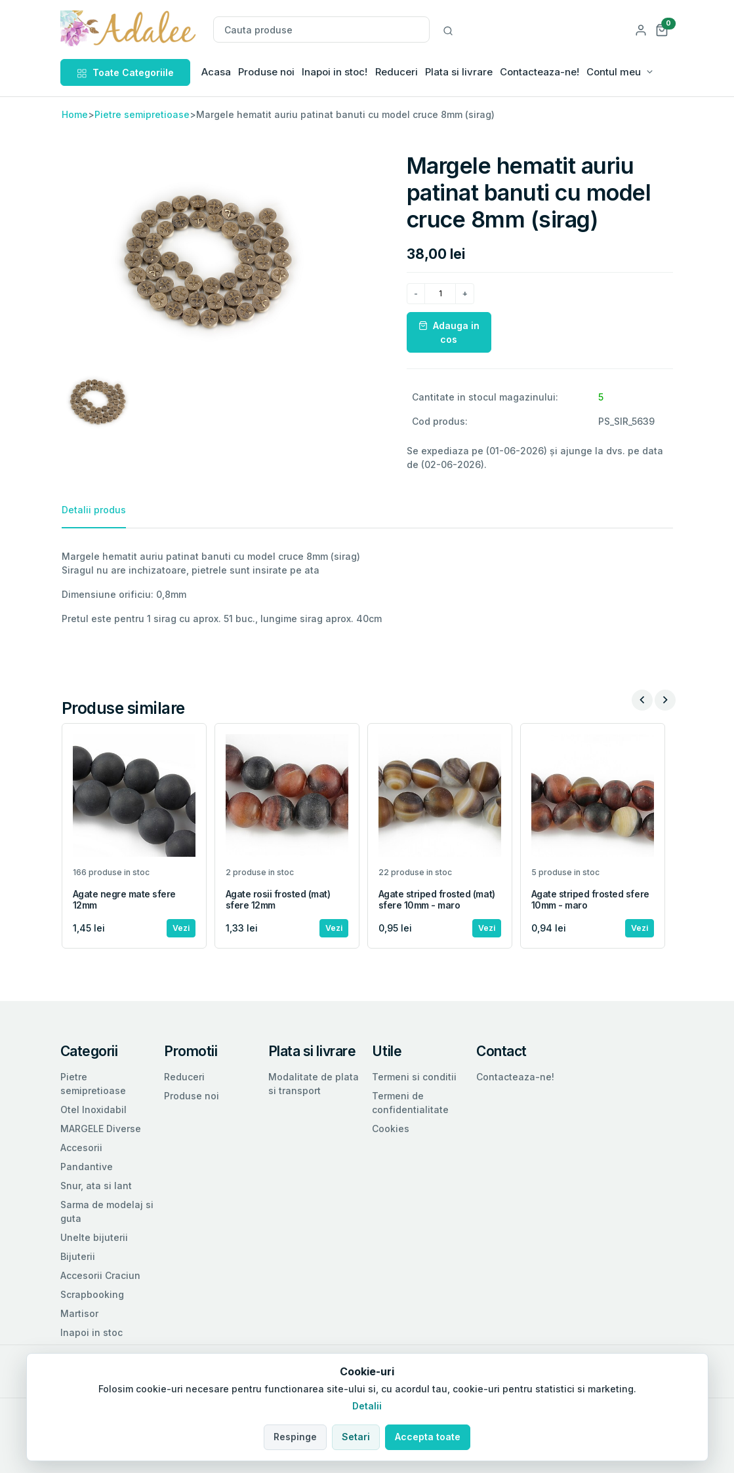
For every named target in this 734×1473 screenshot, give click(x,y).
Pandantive (86, 1166)
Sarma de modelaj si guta (106, 1211)
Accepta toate (427, 1436)
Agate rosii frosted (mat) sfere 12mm (278, 899)
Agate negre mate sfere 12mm (124, 899)
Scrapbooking (92, 1294)
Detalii (367, 1405)
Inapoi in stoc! (334, 72)
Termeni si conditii (414, 1076)
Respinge (295, 1436)
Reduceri (396, 72)
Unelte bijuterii (94, 1237)
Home (75, 114)
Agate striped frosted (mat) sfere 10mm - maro (436, 899)
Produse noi (266, 72)
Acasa (216, 72)
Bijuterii (77, 1256)
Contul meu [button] (613, 72)
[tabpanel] (367, 587)
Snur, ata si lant (96, 1185)
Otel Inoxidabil (93, 1109)
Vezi (181, 928)
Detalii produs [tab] (94, 509)
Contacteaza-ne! (539, 72)
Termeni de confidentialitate (410, 1102)
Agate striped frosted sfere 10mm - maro (590, 899)
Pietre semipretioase (142, 114)
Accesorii (81, 1147)
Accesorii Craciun (100, 1275)
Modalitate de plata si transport (313, 1083)
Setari (356, 1436)
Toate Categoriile (125, 72)
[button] (661, 29)
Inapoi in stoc (91, 1332)
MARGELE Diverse (100, 1128)
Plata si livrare (459, 72)
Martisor (79, 1313)
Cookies (390, 1128)
